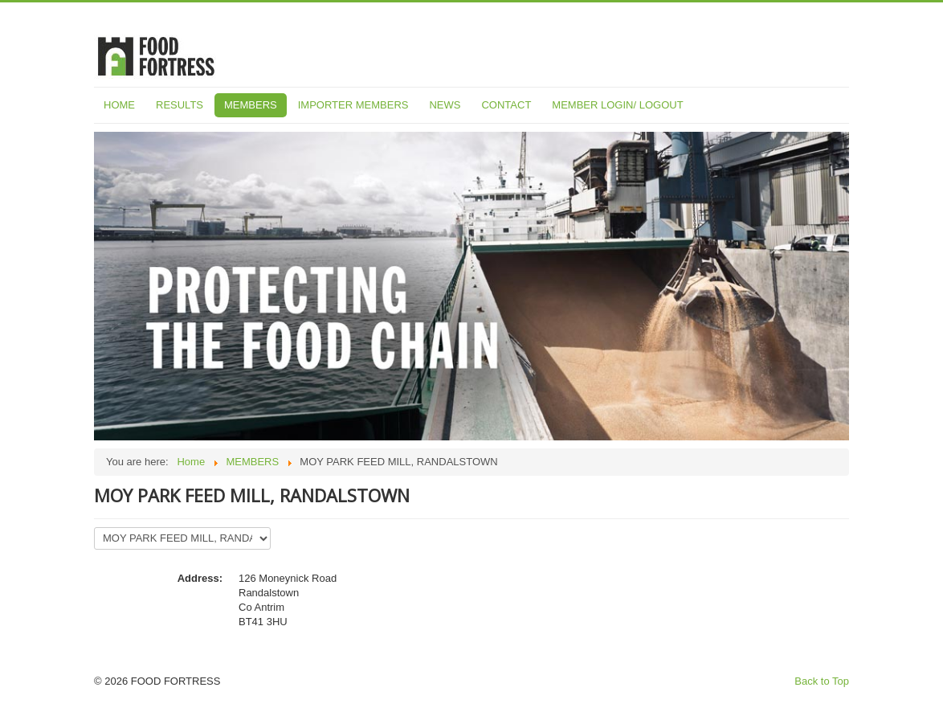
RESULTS (179, 105)
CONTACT (506, 105)
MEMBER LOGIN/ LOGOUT (617, 105)
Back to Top (821, 681)
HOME (119, 105)
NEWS (444, 105)
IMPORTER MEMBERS (353, 105)
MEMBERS (250, 105)
